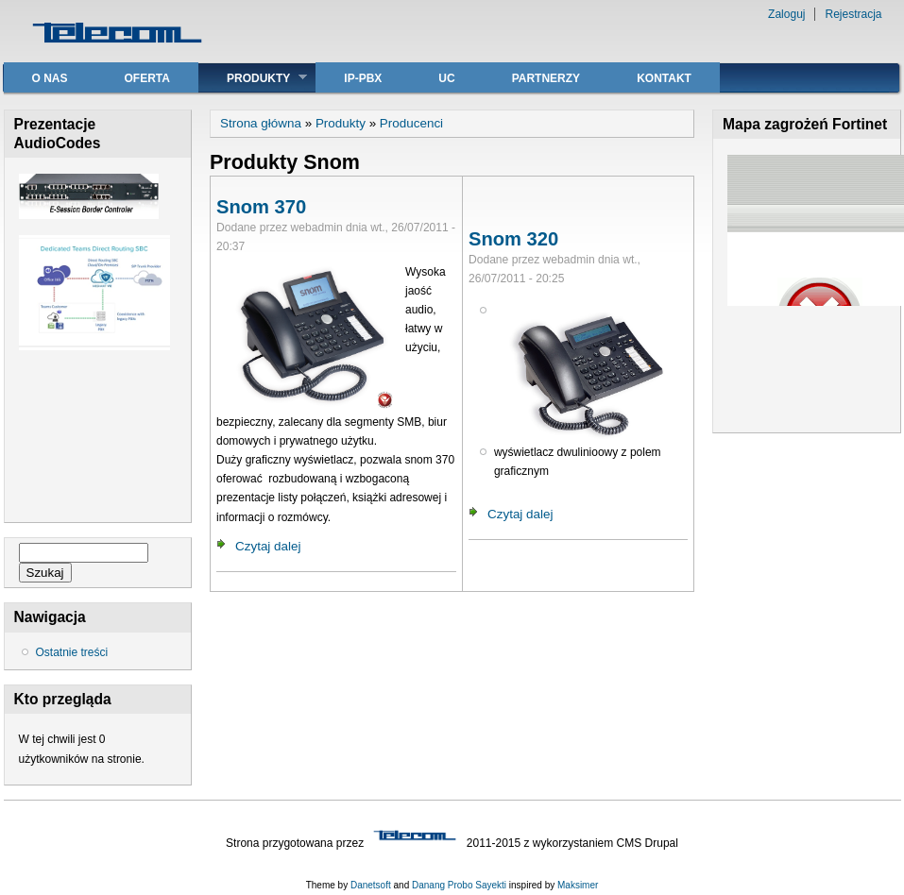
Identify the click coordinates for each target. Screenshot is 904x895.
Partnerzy (546, 78)
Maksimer (577, 885)
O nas (50, 78)
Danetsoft (370, 885)
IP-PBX (363, 78)
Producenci (411, 123)
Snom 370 (261, 206)
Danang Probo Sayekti (459, 885)
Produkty (252, 78)
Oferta (147, 78)
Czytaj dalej (267, 546)
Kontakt (664, 78)
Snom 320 (513, 238)
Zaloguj (786, 14)
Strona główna (260, 123)
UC (446, 78)
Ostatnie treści (72, 652)
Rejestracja (853, 14)
